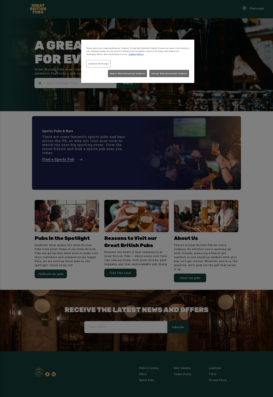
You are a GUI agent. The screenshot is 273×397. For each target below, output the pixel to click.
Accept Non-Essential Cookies (169, 73)
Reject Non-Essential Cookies (127, 73)
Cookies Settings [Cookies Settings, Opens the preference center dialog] (98, 63)
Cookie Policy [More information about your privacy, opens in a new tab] (136, 54)
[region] (137, 61)
